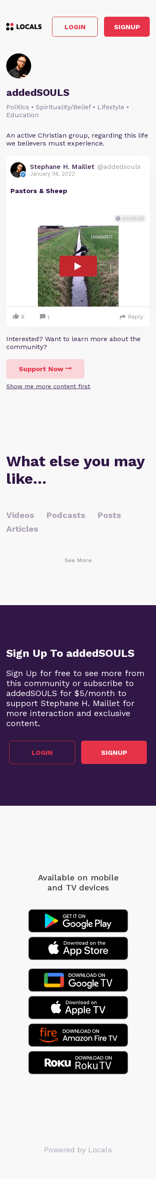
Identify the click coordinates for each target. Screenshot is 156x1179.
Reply (131, 316)
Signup (127, 27)
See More (78, 560)
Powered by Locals (78, 1149)
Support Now (45, 369)
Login (75, 27)
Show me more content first (48, 386)
